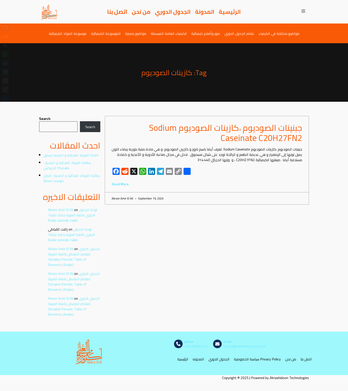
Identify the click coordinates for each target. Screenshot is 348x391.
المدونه (198, 359)
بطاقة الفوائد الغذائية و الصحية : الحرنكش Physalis (67, 165)
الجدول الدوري (173, 12)
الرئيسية (230, 12)
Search (44, 118)
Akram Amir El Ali (60, 209)
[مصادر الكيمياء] (49, 12)
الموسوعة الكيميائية (106, 33)
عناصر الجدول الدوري (239, 33)
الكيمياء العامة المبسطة (169, 33)
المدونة (204, 12)
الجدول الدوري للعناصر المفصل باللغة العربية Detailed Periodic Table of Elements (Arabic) (74, 256)
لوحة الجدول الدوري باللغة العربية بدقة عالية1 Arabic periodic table (72, 215)
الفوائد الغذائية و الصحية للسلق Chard (71, 155)
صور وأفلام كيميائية (205, 33)
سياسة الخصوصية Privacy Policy (257, 359)
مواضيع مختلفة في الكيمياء (279, 33)
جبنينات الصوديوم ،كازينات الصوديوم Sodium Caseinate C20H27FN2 (225, 133)
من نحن (141, 12)
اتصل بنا (117, 12)
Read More (120, 184)
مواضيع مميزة (135, 33)
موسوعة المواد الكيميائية (68, 33)
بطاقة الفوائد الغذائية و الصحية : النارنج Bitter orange (72, 178)
